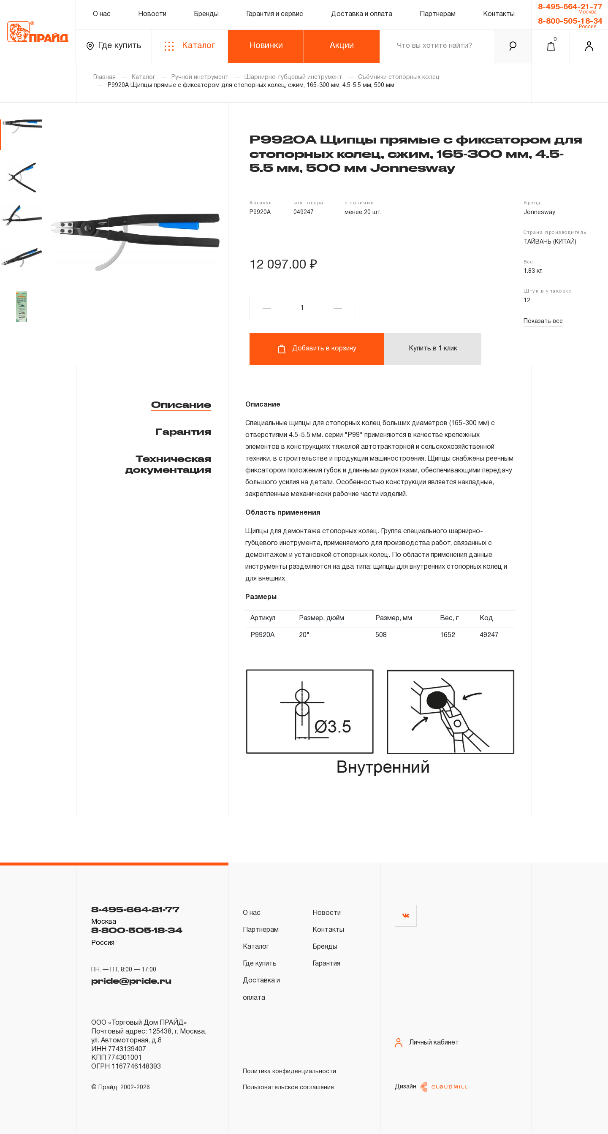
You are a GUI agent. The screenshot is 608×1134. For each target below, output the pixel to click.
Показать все (543, 321)
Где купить (114, 46)
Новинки (266, 46)
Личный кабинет (427, 1043)
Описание (181, 404)
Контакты (499, 14)
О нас (102, 14)
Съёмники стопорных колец (399, 77)
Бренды (206, 14)
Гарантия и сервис (274, 14)
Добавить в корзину (316, 349)
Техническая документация (168, 464)
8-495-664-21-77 (570, 7)
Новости (152, 14)
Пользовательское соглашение (288, 1088)
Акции (342, 46)
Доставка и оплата (361, 14)
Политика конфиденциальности (289, 1071)
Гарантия (183, 431)
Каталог (190, 46)
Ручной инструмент (199, 77)
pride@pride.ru (131, 980)
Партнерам (438, 14)
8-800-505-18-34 (570, 21)
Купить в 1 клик (433, 349)
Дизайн (431, 1087)
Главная (104, 77)
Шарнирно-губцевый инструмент (293, 77)
